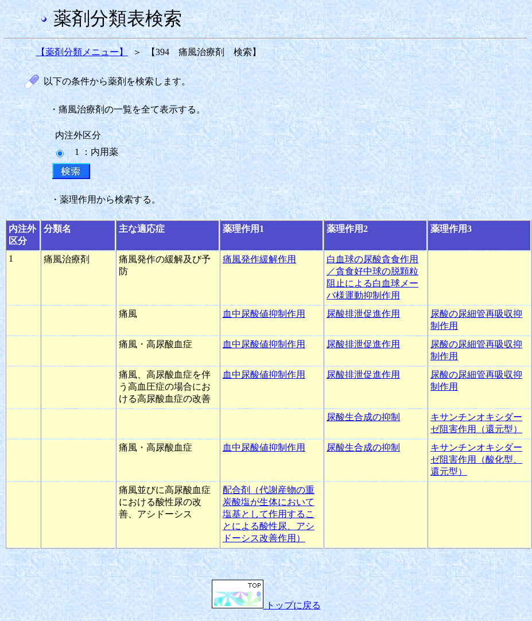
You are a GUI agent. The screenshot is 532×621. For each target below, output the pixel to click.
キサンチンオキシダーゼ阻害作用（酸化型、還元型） (476, 459)
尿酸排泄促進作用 (363, 314)
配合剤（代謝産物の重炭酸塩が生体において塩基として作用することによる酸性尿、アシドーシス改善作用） (268, 514)
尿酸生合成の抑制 (363, 417)
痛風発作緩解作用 (259, 259)
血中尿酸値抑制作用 (264, 314)
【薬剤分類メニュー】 (82, 52)
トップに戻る (266, 605)
